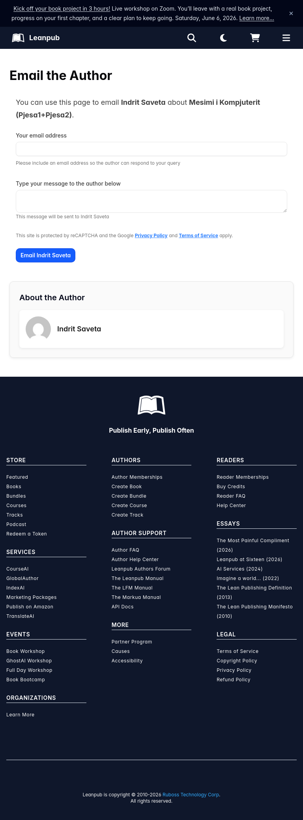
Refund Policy (234, 679)
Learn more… (256, 18)
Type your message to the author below (68, 183)
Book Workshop (25, 651)
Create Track (128, 515)
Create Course (129, 505)
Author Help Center (135, 559)
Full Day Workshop (29, 670)
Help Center (231, 505)
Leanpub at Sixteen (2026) (249, 559)
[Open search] (191, 37)
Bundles (16, 496)
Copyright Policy (237, 661)
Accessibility (127, 661)
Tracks (14, 515)
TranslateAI (20, 616)
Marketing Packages (31, 597)
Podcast (16, 524)
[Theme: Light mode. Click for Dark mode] (223, 37)
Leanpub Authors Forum (141, 569)
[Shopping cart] (254, 37)
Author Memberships (137, 477)
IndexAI (15, 588)
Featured (17, 477)
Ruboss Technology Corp (191, 795)
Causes (121, 651)
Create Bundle (129, 496)
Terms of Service (198, 235)
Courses (16, 505)
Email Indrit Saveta (46, 255)
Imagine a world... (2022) (248, 578)
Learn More (20, 715)
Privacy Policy (151, 235)
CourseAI (17, 569)
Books (13, 486)
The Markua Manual (136, 597)
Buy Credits (231, 486)
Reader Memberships (243, 477)
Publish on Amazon (29, 607)
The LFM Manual (132, 588)
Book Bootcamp (25, 679)
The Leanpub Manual (138, 578)
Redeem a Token (26, 534)
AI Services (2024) (240, 569)
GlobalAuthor (22, 578)
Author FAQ (126, 550)
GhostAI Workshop (29, 661)
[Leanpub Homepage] (35, 38)
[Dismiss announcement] (291, 13)
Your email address (41, 135)
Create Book (127, 486)
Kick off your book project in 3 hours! (61, 8)
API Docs (123, 607)
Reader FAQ (231, 496)
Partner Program (132, 642)
